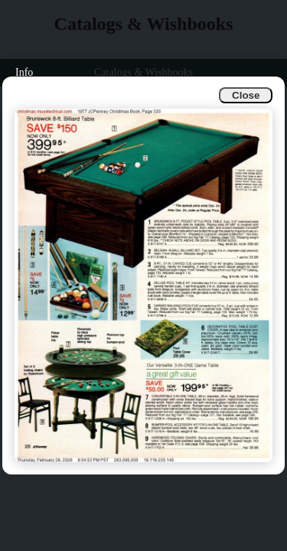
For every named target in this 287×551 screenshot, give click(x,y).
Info (24, 72)
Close (245, 95)
